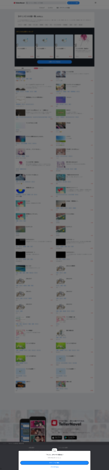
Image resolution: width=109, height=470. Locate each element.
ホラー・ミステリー (74, 453)
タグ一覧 (36, 450)
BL (59, 455)
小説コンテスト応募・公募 (45, 450)
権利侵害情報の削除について (43, 461)
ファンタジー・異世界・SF (64, 453)
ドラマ (62, 455)
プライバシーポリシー (63, 461)
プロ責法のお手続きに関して (53, 461)
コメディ (66, 455)
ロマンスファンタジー (70, 450)
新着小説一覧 (31, 450)
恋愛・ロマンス (62, 450)
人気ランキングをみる (54, 61)
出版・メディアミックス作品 (34, 453)
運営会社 (69, 461)
